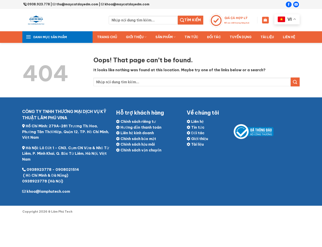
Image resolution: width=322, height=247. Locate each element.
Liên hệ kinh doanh (135, 133)
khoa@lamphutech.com (48, 191)
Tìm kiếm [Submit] (190, 20)
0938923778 (39, 169)
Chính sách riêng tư (136, 121)
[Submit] (295, 81)
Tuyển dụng (241, 37)
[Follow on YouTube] (296, 4)
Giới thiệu (136, 37)
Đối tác (195, 133)
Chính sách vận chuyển (138, 150)
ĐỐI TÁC (214, 37)
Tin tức (191, 37)
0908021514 (67, 169)
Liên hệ (289, 37)
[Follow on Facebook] (288, 4)
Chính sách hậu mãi (135, 144)
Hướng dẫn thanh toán (138, 127)
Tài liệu (267, 37)
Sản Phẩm (165, 37)
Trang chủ (107, 37)
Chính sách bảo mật (136, 138)
